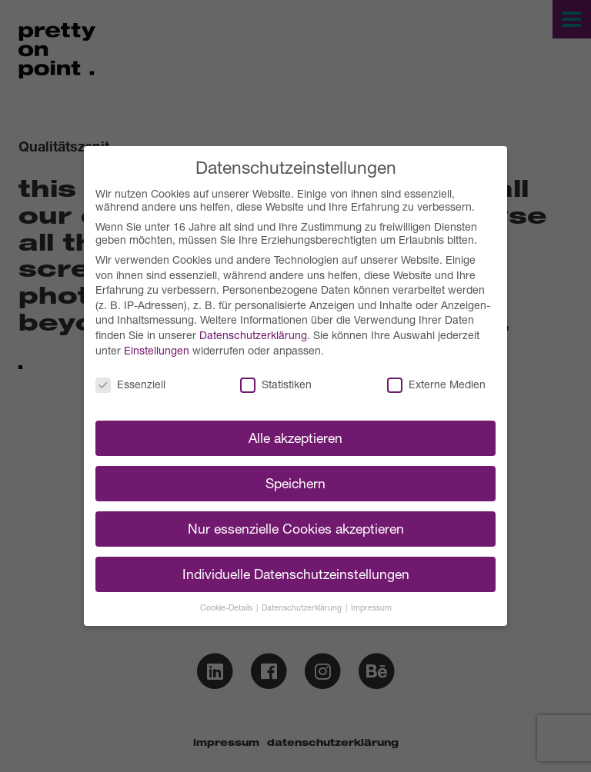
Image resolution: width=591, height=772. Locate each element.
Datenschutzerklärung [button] (303, 607)
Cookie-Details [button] (227, 607)
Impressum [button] (371, 607)
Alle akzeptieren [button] (295, 438)
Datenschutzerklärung (253, 334)
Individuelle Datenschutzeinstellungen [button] (295, 574)
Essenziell (130, 384)
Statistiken (276, 384)
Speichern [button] (295, 483)
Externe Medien (436, 384)
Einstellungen (156, 350)
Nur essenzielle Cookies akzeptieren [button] (296, 529)
